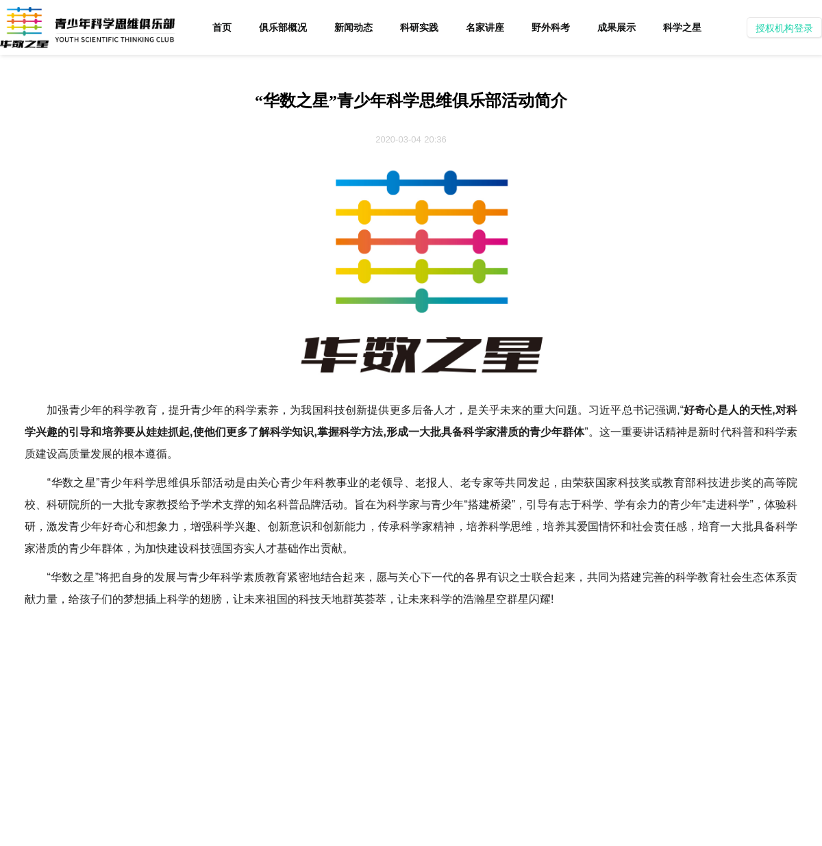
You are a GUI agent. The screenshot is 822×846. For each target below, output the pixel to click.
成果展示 (616, 27)
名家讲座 (485, 27)
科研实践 (419, 27)
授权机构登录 (784, 28)
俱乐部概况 (283, 27)
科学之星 (682, 27)
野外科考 (551, 27)
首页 (222, 27)
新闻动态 (353, 27)
